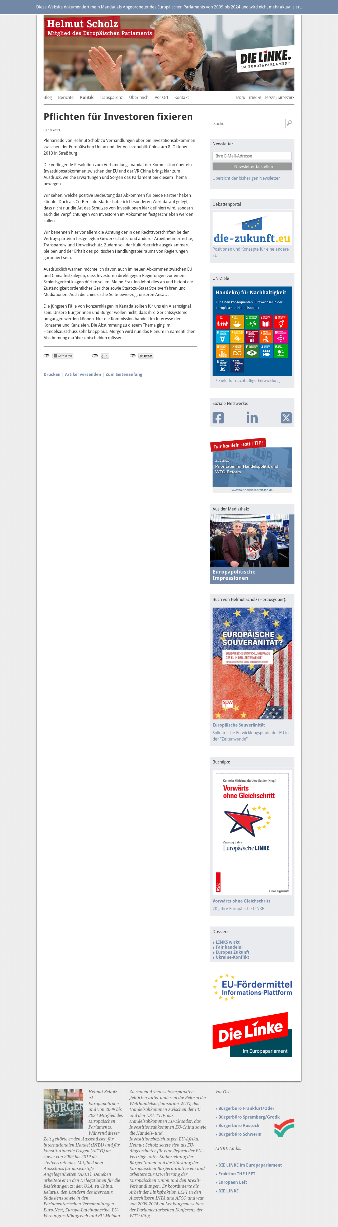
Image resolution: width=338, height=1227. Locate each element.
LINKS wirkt (228, 942)
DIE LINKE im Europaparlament (250, 1165)
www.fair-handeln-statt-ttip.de (252, 490)
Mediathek (286, 98)
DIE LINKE (228, 1190)
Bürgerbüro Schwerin (239, 1134)
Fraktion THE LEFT (236, 1173)
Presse (270, 98)
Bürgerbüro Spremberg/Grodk (249, 1117)
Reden (240, 98)
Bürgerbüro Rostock (238, 1125)
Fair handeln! (229, 947)
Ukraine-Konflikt (232, 957)
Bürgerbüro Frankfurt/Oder (246, 1108)
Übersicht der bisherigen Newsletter (246, 178)
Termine (255, 98)
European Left (232, 1182)
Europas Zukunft (233, 952)
